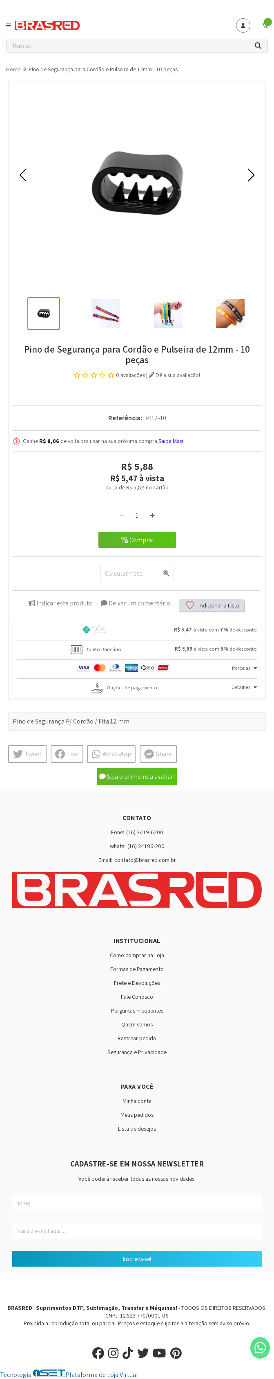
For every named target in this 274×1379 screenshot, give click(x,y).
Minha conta (137, 1101)
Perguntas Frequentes (137, 1010)
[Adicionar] (152, 515)
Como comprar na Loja (137, 955)
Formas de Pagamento (137, 969)
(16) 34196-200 (146, 846)
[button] (23, 175)
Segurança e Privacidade (137, 1052)
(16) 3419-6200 (144, 832)
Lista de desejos (137, 1128)
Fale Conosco (137, 996)
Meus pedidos (137, 1114)
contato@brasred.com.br (145, 860)
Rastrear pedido (137, 1038)
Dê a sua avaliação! (174, 375)
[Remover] (122, 515)
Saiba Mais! (171, 441)
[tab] (137, 630)
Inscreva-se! (137, 1259)
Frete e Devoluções (137, 983)
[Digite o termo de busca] (128, 46)
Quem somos (137, 1024)
